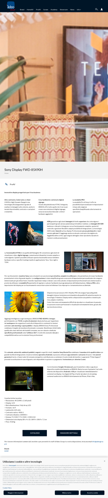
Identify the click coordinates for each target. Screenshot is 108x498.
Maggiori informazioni (15, 493)
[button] (104, 461)
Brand (22, 10)
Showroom (64, 10)
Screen (45, 10)
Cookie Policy (7, 488)
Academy (54, 10)
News (72, 10)
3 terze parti (12, 465)
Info (79, 10)
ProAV (38, 10)
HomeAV (30, 10)
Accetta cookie (92, 493)
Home (6, 173)
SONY (6, 451)
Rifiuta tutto (66, 493)
